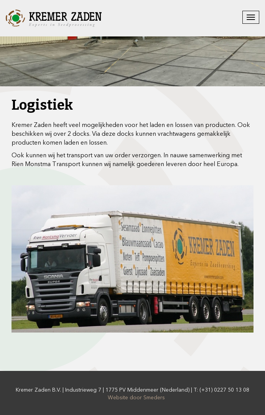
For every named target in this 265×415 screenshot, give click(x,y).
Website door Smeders (136, 397)
